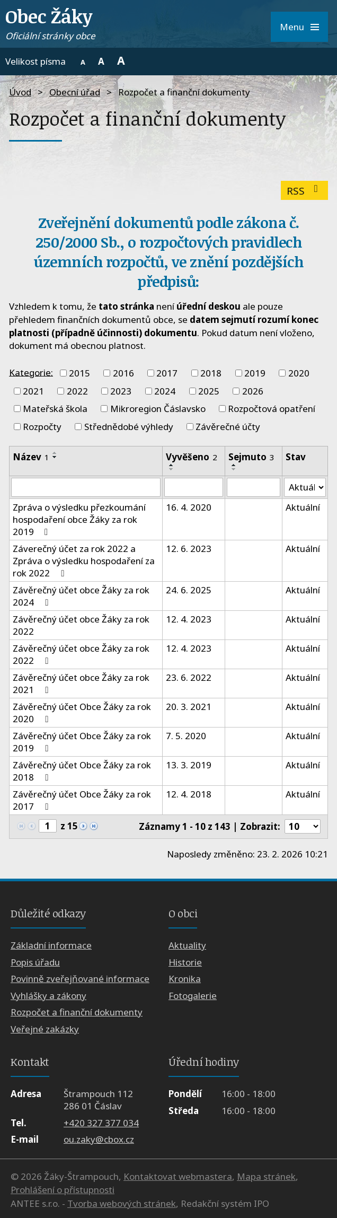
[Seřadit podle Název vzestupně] (55, 453)
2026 (252, 391)
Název (31, 457)
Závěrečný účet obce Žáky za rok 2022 (81, 625)
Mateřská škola (55, 408)
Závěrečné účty (228, 426)
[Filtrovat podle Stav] (305, 487)
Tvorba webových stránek (121, 1203)
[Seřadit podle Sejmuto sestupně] (234, 469)
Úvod (20, 92)
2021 (33, 391)
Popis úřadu (35, 962)
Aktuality (187, 946)
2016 (123, 373)
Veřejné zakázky (45, 1029)
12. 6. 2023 (188, 548)
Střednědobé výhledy (128, 426)
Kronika (185, 978)
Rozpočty (42, 426)
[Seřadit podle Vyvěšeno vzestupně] (172, 465)
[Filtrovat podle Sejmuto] (253, 487)
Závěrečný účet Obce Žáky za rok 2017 (82, 800)
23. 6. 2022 (188, 677)
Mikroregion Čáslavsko (158, 408)
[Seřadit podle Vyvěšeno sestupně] (172, 469)
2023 (120, 391)
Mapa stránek (266, 1176)
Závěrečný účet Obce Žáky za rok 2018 (82, 771)
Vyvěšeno (191, 457)
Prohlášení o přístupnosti (62, 1190)
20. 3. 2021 (188, 706)
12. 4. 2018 (188, 794)
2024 (164, 391)
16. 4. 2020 (188, 507)
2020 (298, 373)
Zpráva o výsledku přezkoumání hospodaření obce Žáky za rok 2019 (79, 519)
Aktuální (303, 507)
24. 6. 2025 (188, 590)
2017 (167, 373)
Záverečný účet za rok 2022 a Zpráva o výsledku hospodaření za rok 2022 (84, 560)
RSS (304, 190)
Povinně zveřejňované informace (80, 978)
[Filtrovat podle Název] (86, 487)
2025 (208, 391)
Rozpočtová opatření (271, 408)
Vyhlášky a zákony (48, 995)
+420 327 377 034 (101, 1123)
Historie (185, 962)
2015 (79, 373)
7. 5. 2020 (186, 736)
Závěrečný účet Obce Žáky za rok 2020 (82, 712)
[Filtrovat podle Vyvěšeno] (193, 487)
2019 (254, 373)
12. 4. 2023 (188, 619)
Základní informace (51, 946)
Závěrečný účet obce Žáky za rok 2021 (81, 683)
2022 (77, 391)
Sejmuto (251, 457)
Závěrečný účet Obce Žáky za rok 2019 (82, 742)
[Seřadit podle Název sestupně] (55, 457)
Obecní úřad (74, 92)
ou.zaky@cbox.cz (99, 1139)
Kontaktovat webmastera (177, 1176)
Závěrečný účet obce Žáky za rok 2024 (81, 596)
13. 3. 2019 (188, 765)
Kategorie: (31, 372)
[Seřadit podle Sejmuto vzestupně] (234, 465)
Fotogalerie (193, 995)
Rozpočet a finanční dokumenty (77, 1012)
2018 (210, 373)
